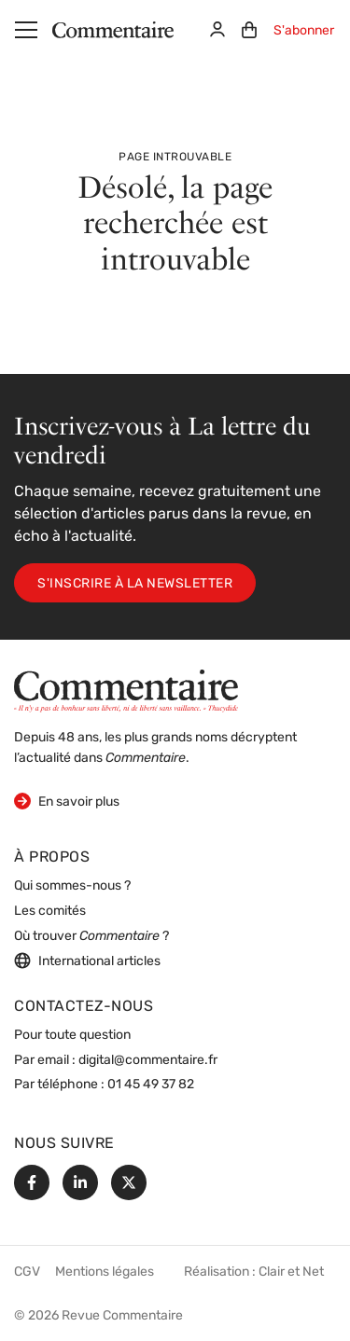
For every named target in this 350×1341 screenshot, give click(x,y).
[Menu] (26, 29)
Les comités (50, 912)
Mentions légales (104, 1272)
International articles (87, 960)
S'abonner (303, 31)
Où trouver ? (91, 937)
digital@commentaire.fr (147, 1061)
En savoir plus (66, 800)
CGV (27, 1272)
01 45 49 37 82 (150, 1085)
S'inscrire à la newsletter (134, 584)
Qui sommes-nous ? (72, 886)
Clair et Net (291, 1272)
